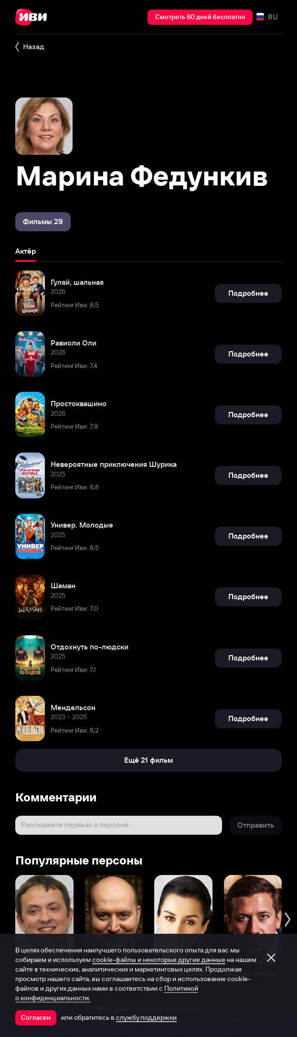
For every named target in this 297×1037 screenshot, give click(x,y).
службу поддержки (146, 1017)
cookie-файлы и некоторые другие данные (158, 959)
